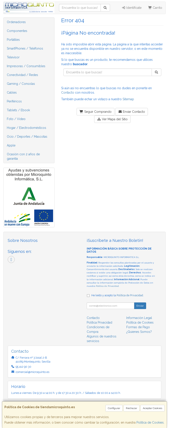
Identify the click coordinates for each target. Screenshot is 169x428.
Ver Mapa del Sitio (112, 119)
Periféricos (14, 101)
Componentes (17, 31)
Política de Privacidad (107, 286)
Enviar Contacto (131, 111)
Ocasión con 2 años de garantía (23, 156)
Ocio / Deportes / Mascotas (27, 136)
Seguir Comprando (95, 111)
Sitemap (128, 99)
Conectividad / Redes (22, 75)
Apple (11, 145)
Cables (12, 92)
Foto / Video (16, 119)
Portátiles (13, 39)
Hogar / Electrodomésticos (26, 128)
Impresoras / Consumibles (26, 66)
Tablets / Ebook (18, 110)
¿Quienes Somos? (139, 332)
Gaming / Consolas (21, 83)
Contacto (67, 92)
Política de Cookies (150, 422)
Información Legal (139, 318)
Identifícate (131, 7)
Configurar (114, 408)
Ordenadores (16, 22)
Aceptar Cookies (152, 408)
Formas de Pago (138, 327)
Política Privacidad (99, 322)
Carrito (155, 7)
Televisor (13, 57)
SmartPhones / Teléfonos (25, 48)
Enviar (140, 305)
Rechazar (131, 408)
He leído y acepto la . (117, 295)
